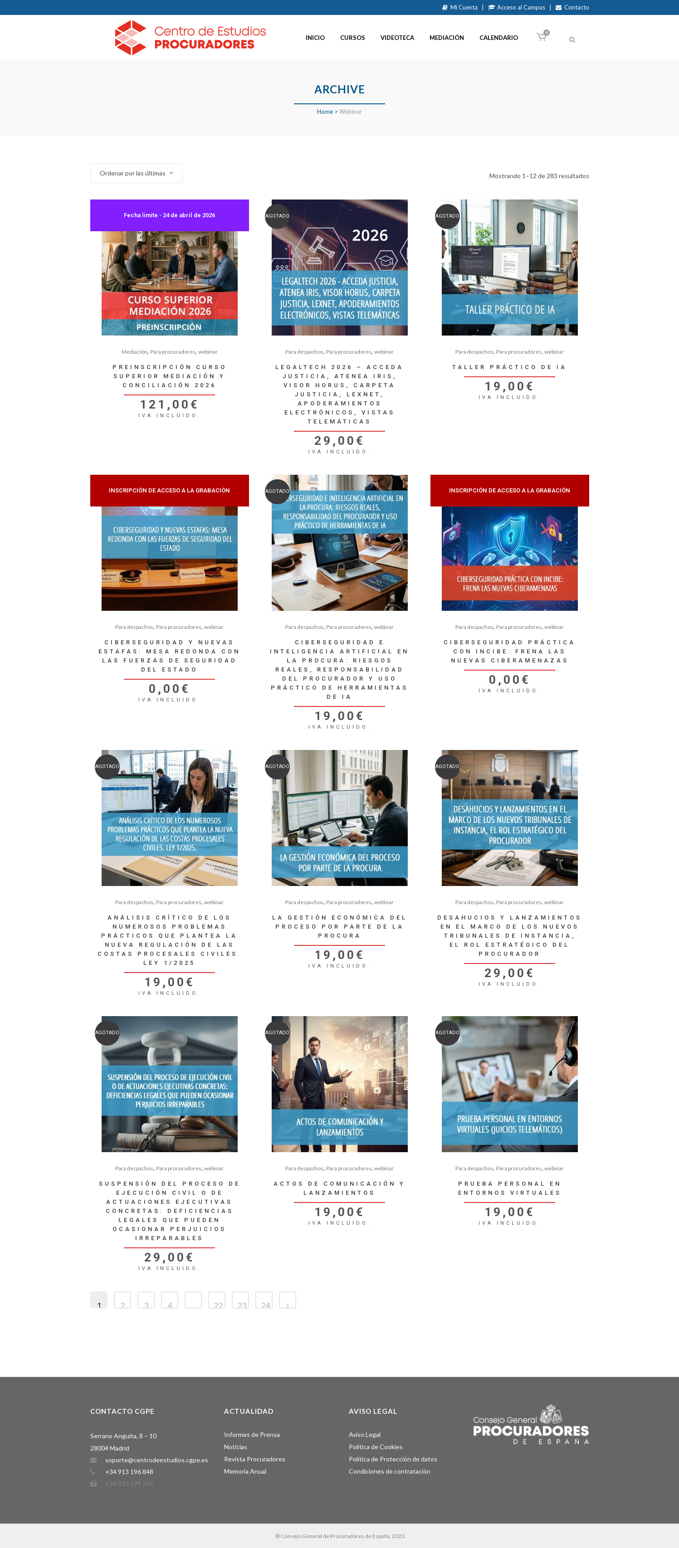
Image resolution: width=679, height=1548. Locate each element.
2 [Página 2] (122, 1304)
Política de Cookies (376, 1447)
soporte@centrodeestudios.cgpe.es (156, 1460)
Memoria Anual (245, 1471)
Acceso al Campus (516, 7)
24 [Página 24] (265, 1304)
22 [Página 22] (218, 1304)
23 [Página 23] (241, 1304)
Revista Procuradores (254, 1459)
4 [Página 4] (169, 1304)
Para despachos (304, 351)
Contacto (572, 7)
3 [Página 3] (146, 1304)
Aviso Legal (365, 1434)
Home (325, 111)
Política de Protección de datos (393, 1459)
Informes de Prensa (252, 1434)
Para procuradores (172, 351)
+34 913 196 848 (129, 1471)
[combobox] (136, 173)
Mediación (134, 351)
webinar (208, 351)
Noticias (235, 1447)
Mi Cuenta (460, 7)
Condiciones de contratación (389, 1471)
